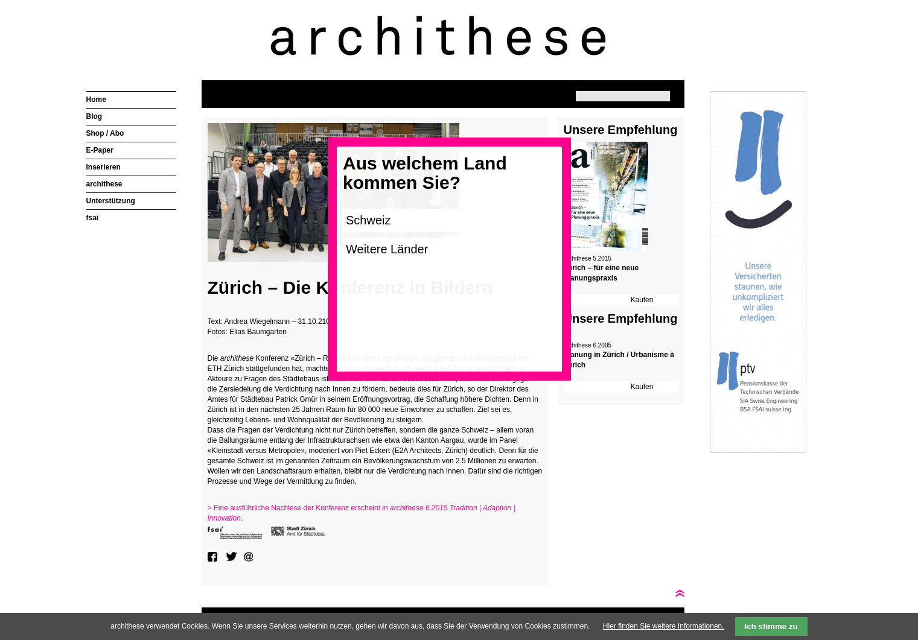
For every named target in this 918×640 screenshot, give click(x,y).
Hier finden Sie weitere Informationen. (663, 626)
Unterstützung (110, 201)
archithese (104, 184)
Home (96, 99)
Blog (94, 116)
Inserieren (103, 167)
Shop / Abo (105, 133)
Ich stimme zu (771, 626)
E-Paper (99, 150)
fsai (92, 218)
